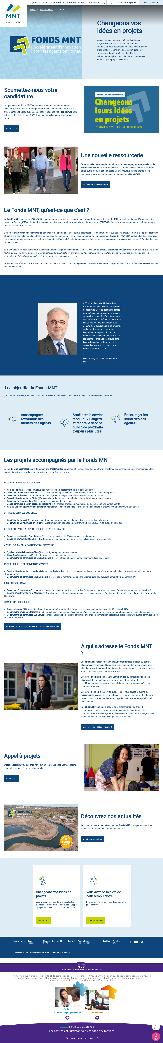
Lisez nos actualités (92, 839)
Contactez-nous (95, 921)
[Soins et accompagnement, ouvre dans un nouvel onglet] (67, 1003)
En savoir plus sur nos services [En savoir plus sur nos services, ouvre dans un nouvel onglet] (82, 1038)
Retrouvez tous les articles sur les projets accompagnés (32, 626)
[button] (156, 1026)
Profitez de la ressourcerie (95, 184)
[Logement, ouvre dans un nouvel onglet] (97, 1005)
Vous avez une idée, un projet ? (97, 727)
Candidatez (11, 129)
